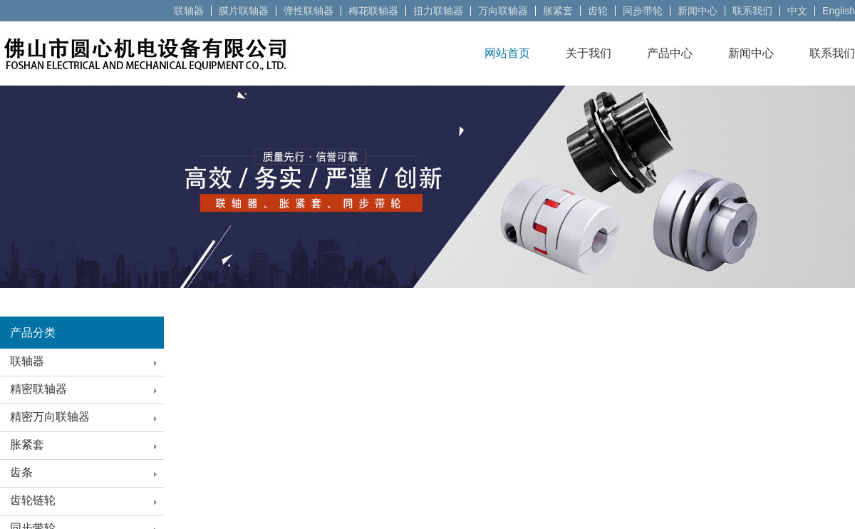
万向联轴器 (503, 10)
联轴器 (189, 10)
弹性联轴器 (308, 10)
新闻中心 (697, 10)
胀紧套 (558, 10)
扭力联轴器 (438, 10)
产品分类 (33, 333)
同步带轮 (643, 10)
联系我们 (752, 10)
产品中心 (670, 53)
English (838, 10)
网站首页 (507, 53)
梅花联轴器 (373, 10)
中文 (797, 10)
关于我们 (588, 53)
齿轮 (598, 10)
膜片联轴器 (244, 10)
